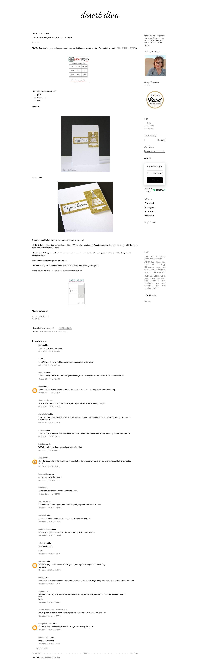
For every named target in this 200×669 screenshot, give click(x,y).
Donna (41, 386)
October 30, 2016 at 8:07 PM (49, 379)
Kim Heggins (43, 474)
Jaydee (41, 591)
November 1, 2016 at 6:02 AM (49, 522)
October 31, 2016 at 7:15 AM (49, 466)
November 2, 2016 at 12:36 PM (49, 570)
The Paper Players (125, 48)
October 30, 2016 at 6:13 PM (49, 351)
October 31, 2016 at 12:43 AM (49, 423)
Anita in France (44, 529)
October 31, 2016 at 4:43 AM (49, 437)
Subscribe (155, 180)
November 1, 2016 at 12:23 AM (49, 508)
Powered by (155, 190)
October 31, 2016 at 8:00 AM (49, 480)
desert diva (100, 14)
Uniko (153, 278)
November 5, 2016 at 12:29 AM (49, 630)
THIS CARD (67, 266)
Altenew (149, 261)
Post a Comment (42, 649)
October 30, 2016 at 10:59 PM (49, 407)
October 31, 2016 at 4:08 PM (49, 494)
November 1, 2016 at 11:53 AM (49, 535)
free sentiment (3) (154, 284)
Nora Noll (42, 373)
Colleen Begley (44, 637)
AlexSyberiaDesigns (153, 259)
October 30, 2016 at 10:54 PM (49, 393)
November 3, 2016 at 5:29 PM (49, 602)
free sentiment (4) (154, 287)
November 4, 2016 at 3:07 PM (49, 616)
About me (150, 126)
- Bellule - (42, 543)
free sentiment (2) (154, 282)
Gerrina (41, 577)
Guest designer (158, 269)
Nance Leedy (43, 400)
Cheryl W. (42, 515)
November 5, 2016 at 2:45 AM (49, 644)
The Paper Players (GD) (59, 331)
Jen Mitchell (43, 414)
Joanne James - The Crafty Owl (50, 610)
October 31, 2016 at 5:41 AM (49, 450)
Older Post (134, 653)
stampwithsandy (45, 624)
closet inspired (161, 278)
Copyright (150, 129)
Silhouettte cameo (45, 331)
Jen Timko (42, 502)
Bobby (41, 488)
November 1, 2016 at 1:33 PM (49, 554)
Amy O (41, 458)
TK (39, 359)
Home (86, 653)
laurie (40, 345)
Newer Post (37, 653)
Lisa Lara (42, 444)
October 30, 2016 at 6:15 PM (49, 365)
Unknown (42, 561)
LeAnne (41, 430)
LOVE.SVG (148, 273)
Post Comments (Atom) (51, 657)
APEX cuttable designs (154, 257)
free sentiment (151, 281)
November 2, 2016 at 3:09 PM (49, 584)
